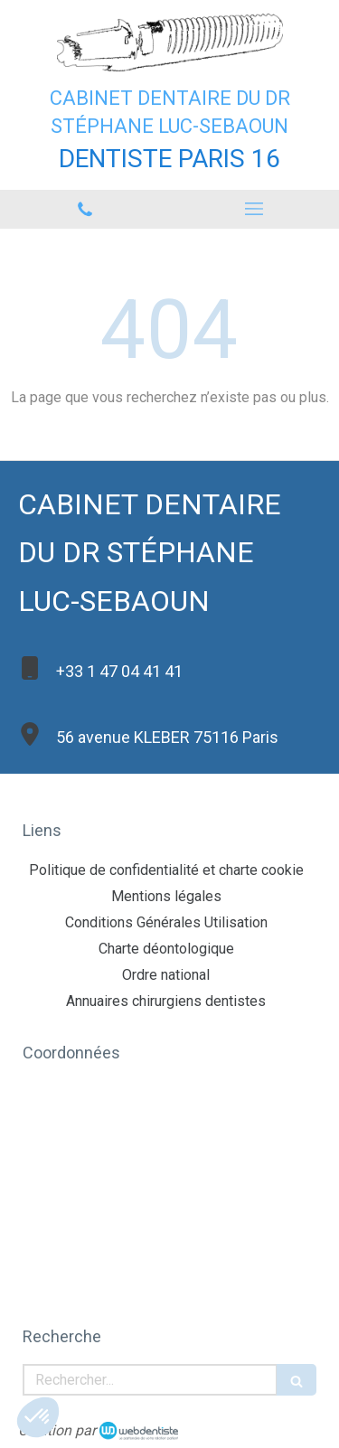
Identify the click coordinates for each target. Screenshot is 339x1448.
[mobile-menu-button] (255, 209)
